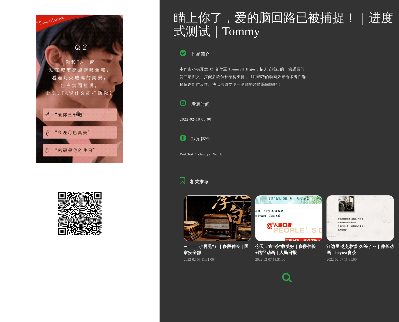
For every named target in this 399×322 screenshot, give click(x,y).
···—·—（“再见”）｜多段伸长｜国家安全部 (216, 249)
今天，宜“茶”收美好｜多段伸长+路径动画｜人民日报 (285, 249)
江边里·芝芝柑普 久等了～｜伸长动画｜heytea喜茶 (360, 249)
